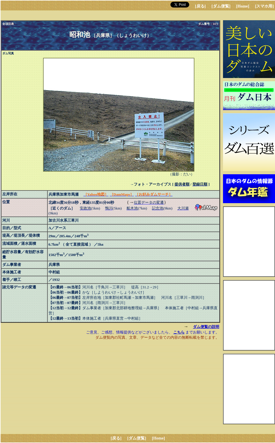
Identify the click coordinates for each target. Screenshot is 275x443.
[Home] (242, 6)
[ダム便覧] (220, 6)
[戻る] (200, 6)
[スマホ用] (264, 6)
